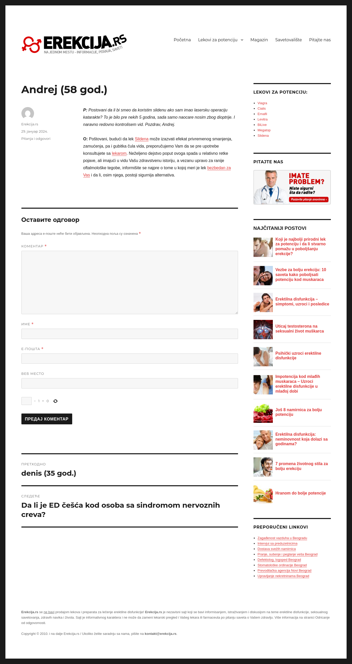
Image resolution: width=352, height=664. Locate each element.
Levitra (263, 119)
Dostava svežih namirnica (277, 549)
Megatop (264, 130)
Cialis (262, 108)
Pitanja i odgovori (36, 138)
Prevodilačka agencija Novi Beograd (285, 570)
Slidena (263, 135)
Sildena (142, 139)
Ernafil (262, 114)
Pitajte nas (320, 39)
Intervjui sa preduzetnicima (278, 543)
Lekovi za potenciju (218, 39)
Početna (182, 39)
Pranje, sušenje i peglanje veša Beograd (288, 554)
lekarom (119, 153)
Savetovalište (288, 39)
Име (27, 324)
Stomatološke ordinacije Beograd (282, 565)
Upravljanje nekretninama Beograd (283, 576)
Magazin (259, 39)
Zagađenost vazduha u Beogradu (282, 538)
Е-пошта (32, 349)
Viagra (262, 103)
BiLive (262, 125)
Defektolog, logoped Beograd (279, 560)
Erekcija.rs (29, 124)
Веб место (32, 373)
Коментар (34, 246)
